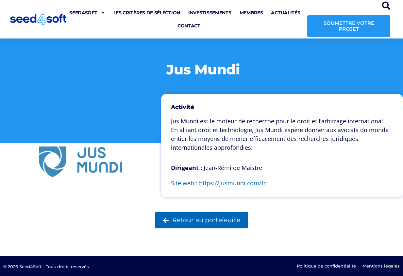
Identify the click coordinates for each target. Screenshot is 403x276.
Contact (188, 26)
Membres (251, 13)
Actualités (285, 13)
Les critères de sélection (146, 13)
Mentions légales (381, 265)
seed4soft (87, 12)
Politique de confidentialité (326, 265)
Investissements (209, 13)
